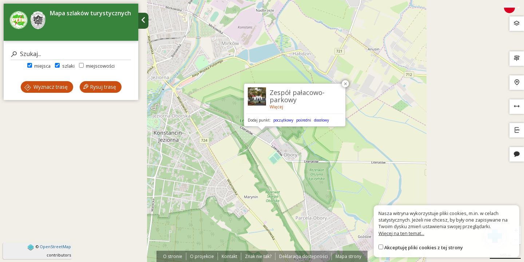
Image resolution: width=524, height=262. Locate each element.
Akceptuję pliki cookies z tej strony (423, 247)
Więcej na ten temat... (401, 233)
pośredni (303, 120)
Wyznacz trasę (46, 86)
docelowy (321, 120)
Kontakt (229, 256)
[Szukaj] (71, 54)
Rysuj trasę (99, 86)
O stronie (172, 256)
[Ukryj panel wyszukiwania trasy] (143, 21)
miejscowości (97, 66)
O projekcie (202, 256)
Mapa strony (348, 256)
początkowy (283, 120)
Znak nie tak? (258, 256)
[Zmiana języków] (512, 7)
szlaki (64, 66)
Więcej (276, 107)
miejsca (39, 66)
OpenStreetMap (55, 246)
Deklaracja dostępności (303, 256)
